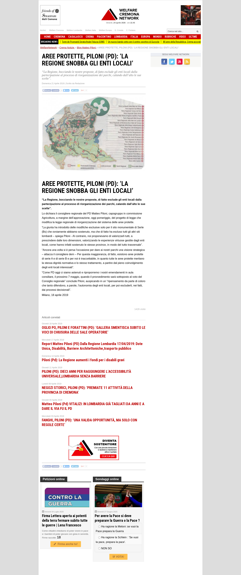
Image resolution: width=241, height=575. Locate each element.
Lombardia (121, 36)
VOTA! (118, 556)
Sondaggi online (107, 479)
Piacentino (104, 36)
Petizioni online (54, 479)
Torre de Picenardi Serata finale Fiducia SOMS (86, 41)
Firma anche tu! (65, 544)
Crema (90, 36)
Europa (145, 36)
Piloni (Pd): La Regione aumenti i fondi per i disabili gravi (83, 360)
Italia (134, 36)
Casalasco (75, 36)
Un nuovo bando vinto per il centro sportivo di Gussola (137, 41)
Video (182, 36)
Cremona (59, 36)
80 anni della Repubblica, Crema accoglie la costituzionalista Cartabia (199, 41)
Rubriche (170, 36)
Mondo (157, 36)
